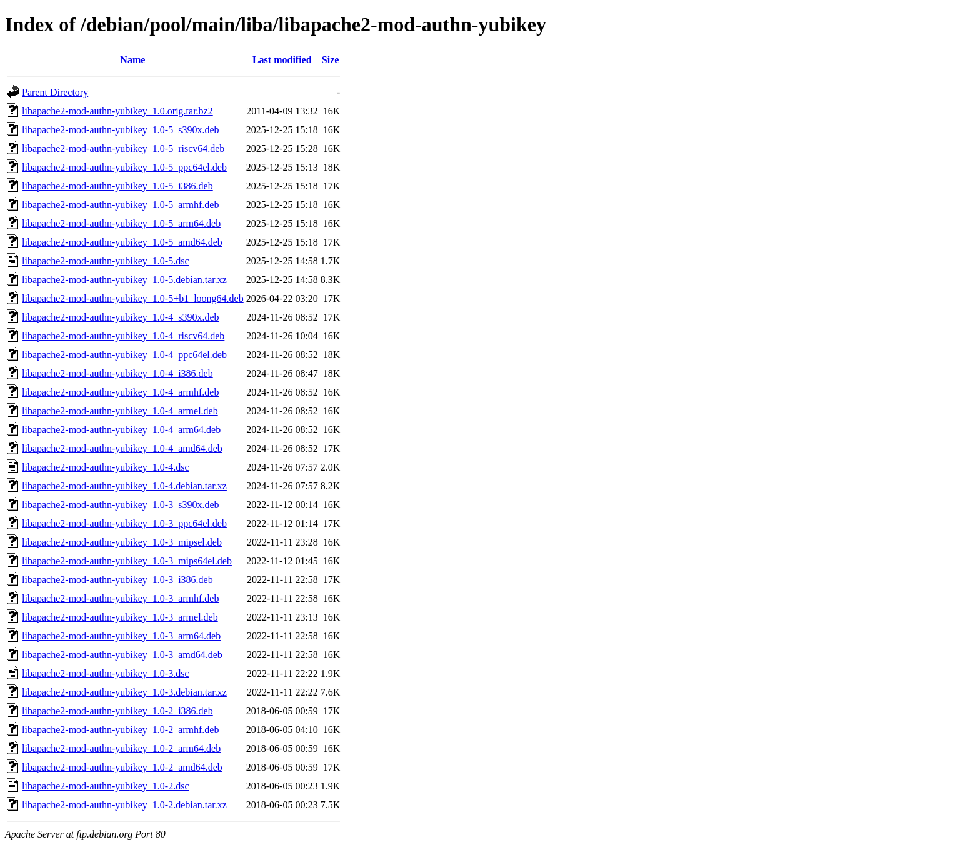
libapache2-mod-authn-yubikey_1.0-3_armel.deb (120, 617)
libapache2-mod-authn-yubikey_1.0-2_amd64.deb (122, 767)
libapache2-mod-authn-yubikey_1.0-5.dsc (105, 261)
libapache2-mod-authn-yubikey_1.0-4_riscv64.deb (123, 336)
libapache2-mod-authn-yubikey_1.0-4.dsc (105, 467)
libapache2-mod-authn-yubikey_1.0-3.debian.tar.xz (124, 692)
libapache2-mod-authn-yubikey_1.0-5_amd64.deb (122, 242)
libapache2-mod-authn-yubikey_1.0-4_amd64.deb (122, 448)
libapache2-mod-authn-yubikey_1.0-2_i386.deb (117, 711)
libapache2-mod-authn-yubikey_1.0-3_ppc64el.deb (124, 523)
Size (330, 59)
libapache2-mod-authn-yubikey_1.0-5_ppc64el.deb (124, 167)
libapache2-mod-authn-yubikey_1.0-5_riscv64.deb (123, 148)
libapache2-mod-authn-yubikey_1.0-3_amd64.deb (122, 654)
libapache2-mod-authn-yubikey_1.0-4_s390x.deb (120, 317)
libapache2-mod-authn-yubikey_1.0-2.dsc (105, 786)
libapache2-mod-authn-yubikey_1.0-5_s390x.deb (120, 129)
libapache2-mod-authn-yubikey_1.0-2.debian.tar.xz (124, 804)
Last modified (282, 59)
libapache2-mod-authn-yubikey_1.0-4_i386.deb (117, 373)
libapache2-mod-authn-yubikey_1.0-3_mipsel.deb (122, 542)
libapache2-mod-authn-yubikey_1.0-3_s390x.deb (120, 504)
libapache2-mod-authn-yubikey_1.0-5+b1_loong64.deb (133, 298)
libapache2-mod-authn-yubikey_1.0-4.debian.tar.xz (124, 486)
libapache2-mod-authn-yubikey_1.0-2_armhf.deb (120, 729)
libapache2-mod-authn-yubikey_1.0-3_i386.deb (117, 579)
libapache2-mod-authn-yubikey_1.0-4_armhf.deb (120, 392)
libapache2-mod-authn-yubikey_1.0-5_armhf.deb (120, 204)
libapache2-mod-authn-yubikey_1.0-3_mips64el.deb (127, 561)
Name (132, 59)
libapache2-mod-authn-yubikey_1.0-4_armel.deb (120, 411)
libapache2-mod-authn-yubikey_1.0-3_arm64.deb (121, 636)
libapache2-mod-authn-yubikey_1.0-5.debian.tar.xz (124, 279)
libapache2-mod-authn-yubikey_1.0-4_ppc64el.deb (124, 354)
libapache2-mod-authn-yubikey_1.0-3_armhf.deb (120, 598)
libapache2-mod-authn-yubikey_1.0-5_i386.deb (117, 186)
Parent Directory (55, 92)
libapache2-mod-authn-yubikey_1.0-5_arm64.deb (121, 223)
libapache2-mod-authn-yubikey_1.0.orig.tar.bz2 (117, 111)
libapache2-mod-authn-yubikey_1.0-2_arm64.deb (121, 748)
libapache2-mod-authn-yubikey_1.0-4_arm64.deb (121, 429)
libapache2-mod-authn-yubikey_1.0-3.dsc (105, 673)
